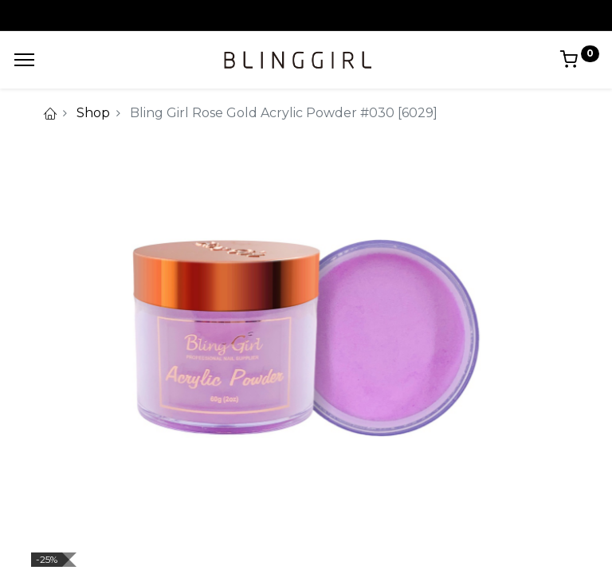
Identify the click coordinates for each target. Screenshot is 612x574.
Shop (93, 112)
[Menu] (24, 59)
